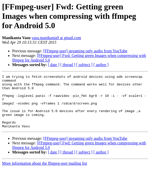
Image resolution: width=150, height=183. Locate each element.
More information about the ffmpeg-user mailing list (44, 174)
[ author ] (101, 65)
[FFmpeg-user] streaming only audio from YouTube (85, 51)
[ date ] (53, 65)
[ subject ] (84, 65)
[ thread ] (67, 65)
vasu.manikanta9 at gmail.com (56, 38)
